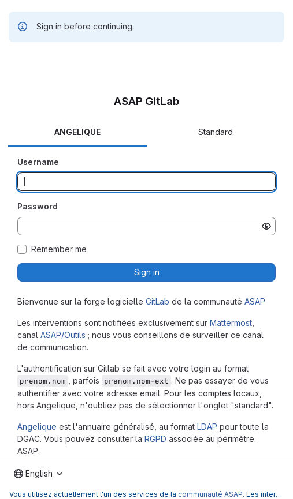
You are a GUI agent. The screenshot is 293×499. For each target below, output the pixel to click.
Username (38, 162)
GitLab (157, 301)
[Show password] (266, 226)
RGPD (155, 439)
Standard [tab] (215, 132)
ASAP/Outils (63, 335)
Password (37, 206)
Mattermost (231, 323)
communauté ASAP (210, 494)
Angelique (37, 427)
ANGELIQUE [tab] (77, 132)
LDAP (207, 427)
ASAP (254, 301)
